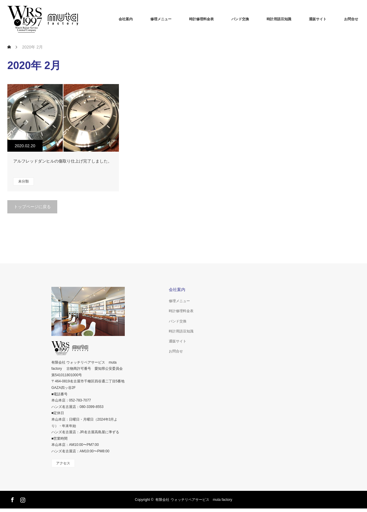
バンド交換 (240, 19)
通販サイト (317, 19)
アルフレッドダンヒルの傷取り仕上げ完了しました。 (62, 161)
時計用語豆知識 (279, 19)
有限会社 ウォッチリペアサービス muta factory (193, 500)
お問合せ (351, 19)
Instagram (22, 498)
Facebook (11, 498)
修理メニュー (160, 19)
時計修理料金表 (201, 19)
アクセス (63, 463)
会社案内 (126, 19)
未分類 (23, 181)
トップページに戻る (32, 206)
